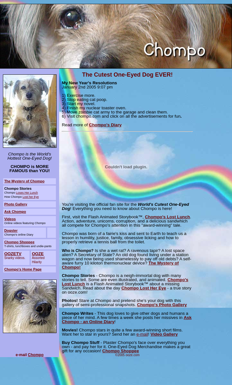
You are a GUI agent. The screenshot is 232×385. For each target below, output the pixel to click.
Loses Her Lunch (27, 192)
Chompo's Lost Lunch (167, 216)
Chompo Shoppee (19, 242)
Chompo (36, 355)
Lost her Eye (30, 196)
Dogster (11, 230)
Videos (10, 219)
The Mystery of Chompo (24, 181)
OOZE (38, 253)
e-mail (142, 334)
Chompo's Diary (105, 124)
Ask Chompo (15, 211)
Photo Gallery (15, 204)
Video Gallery (164, 334)
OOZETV (12, 253)
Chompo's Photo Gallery (162, 304)
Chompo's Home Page (22, 269)
